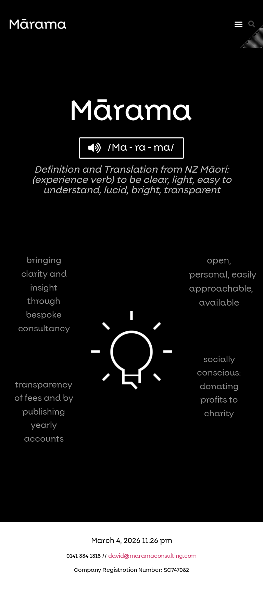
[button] (238, 23)
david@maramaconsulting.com (152, 556)
